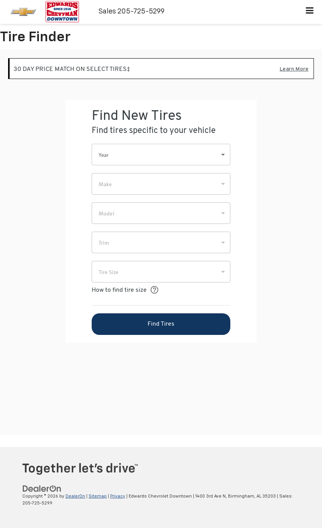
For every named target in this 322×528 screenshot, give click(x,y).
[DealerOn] (42, 488)
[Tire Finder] (161, 242)
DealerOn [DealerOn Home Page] (75, 496)
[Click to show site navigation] (310, 12)
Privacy (117, 496)
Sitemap (98, 496)
